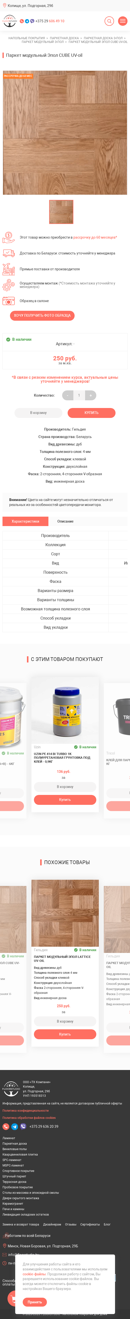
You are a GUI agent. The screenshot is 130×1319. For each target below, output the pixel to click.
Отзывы (70, 1224)
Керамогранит (12, 1203)
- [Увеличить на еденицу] (67, 395)
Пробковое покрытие (17, 1187)
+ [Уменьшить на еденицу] (91, 395)
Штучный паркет (14, 1176)
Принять (35, 1302)
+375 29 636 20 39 (43, 1127)
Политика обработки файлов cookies (29, 1118)
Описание (65, 521)
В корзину (38, 413)
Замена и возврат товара (20, 1224)
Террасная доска (14, 1182)
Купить (92, 413)
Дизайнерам (52, 1224)
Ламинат (8, 1138)
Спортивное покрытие (18, 1171)
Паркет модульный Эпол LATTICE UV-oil (62, 959)
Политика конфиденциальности (25, 1110)
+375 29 (49, 21)
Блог (107, 1224)
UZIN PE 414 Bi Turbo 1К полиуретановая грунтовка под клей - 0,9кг (62, 757)
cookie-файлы (34, 1274)
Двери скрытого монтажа (20, 1198)
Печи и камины (13, 1209)
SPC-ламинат (11, 1160)
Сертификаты (90, 1224)
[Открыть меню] (123, 21)
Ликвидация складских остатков (25, 1214)
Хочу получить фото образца (42, 315)
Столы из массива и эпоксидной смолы (30, 1192)
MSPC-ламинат (13, 1165)
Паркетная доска (14, 1143)
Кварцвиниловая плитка (20, 1154)
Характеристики (25, 521)
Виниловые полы (14, 1149)
